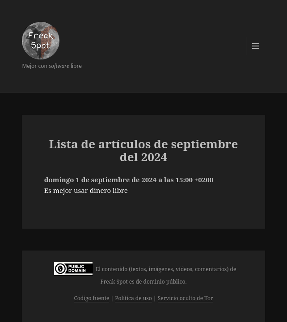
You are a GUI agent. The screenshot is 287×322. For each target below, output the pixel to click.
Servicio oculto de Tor (185, 298)
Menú (255, 46)
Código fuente (91, 298)
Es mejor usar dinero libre (86, 190)
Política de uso (133, 298)
